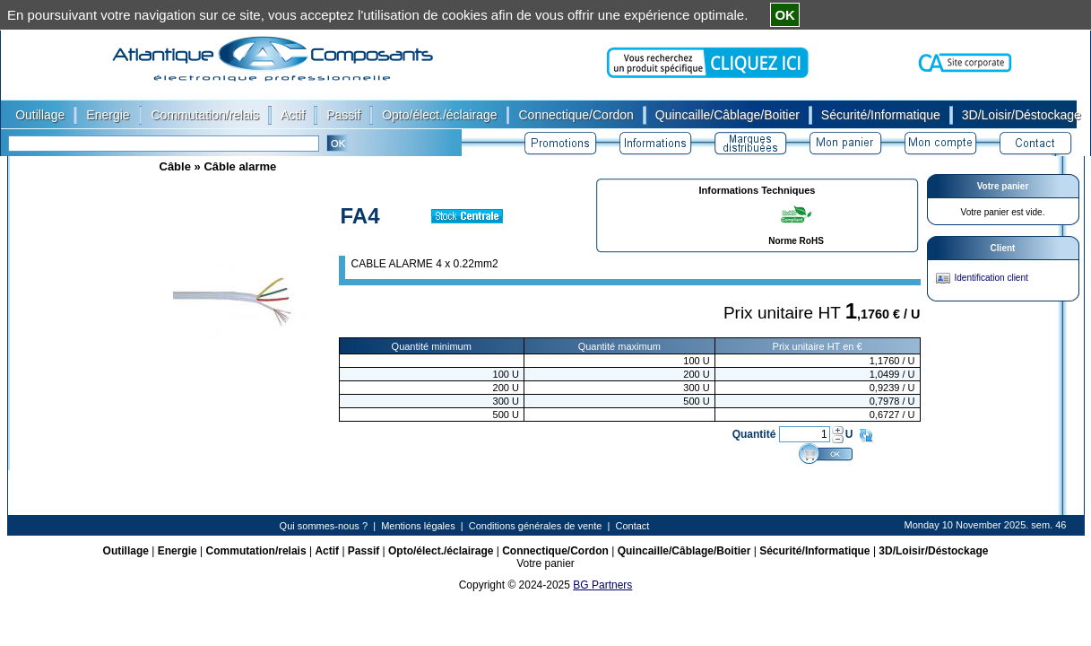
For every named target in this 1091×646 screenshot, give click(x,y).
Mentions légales (418, 525)
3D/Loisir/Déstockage (933, 551)
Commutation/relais (256, 551)
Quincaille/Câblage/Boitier (684, 551)
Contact (632, 525)
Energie (177, 551)
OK (785, 14)
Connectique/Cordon (555, 551)
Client (1003, 248)
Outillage (126, 551)
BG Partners (602, 585)
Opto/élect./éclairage (440, 551)
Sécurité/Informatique (814, 551)
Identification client (991, 278)
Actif (327, 551)
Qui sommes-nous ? (324, 525)
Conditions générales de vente (535, 525)
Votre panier (1003, 186)
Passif (363, 551)
